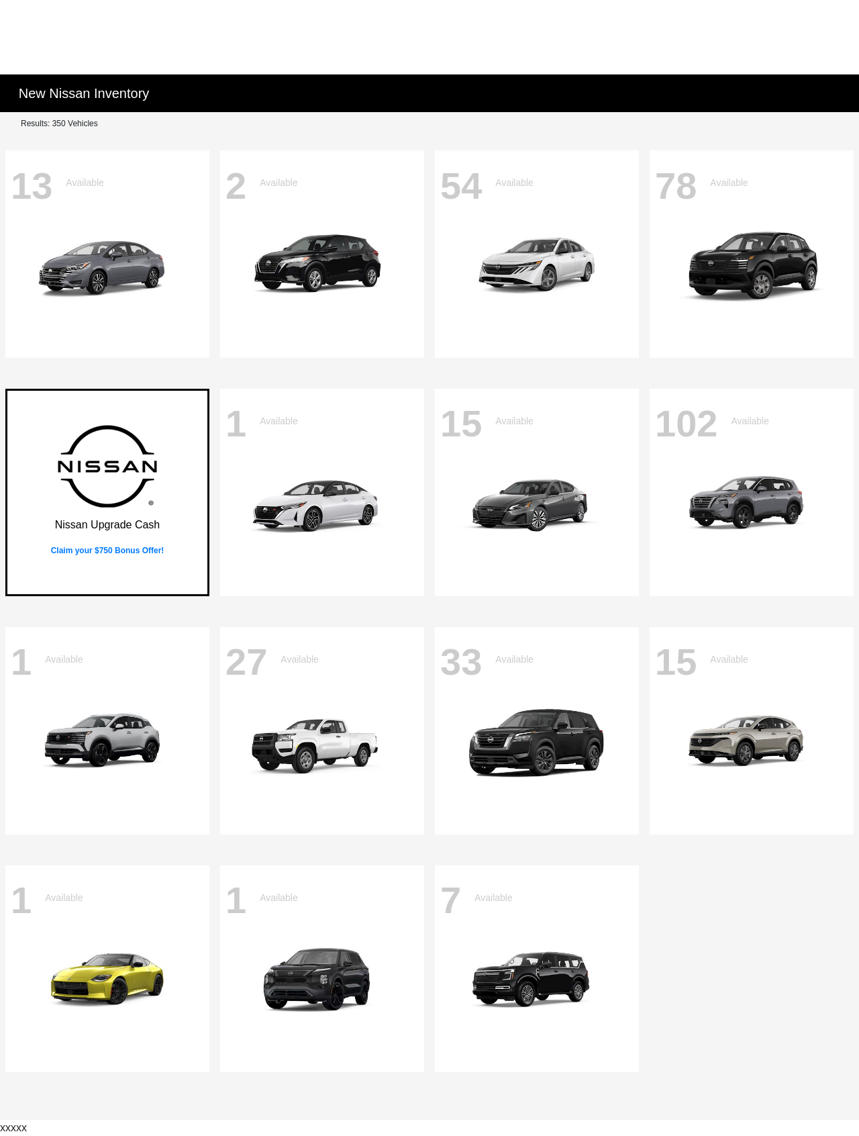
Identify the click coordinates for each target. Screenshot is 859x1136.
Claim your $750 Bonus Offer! (107, 550)
